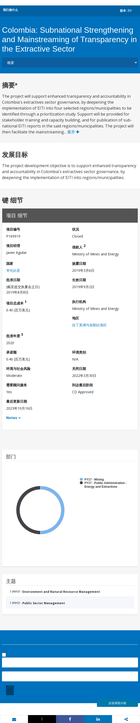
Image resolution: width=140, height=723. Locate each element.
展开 (73, 132)
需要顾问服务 (16, 385)
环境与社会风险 (18, 368)
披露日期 (79, 263)
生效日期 (79, 279)
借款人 (78, 246)
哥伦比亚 (13, 270)
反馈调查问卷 (117, 703)
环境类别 (79, 352)
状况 (75, 229)
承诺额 (11, 352)
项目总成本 (16, 302)
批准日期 (13, 279)
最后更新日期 (16, 401)
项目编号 (13, 229)
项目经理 (13, 245)
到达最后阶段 (82, 385)
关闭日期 (79, 368)
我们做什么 (10, 10)
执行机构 (79, 301)
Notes (11, 417)
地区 (75, 318)
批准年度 (14, 335)
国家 (9, 263)
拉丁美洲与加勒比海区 (89, 325)
